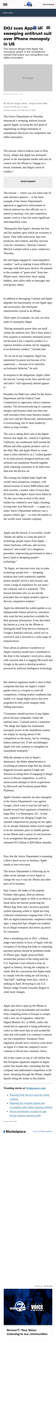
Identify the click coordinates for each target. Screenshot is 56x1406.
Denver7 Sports (10, 1398)
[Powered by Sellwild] (48, 1286)
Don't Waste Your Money (14, 1404)
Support (29, 1404)
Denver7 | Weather (18, 1395)
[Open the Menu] (5, 4)
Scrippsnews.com (36, 1088)
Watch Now (48, 4)
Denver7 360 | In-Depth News (31, 1398)
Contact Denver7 (24, 1401)
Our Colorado (10, 1401)
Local (6, 1395)
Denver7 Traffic (33, 1395)
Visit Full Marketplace (42, 1132)
